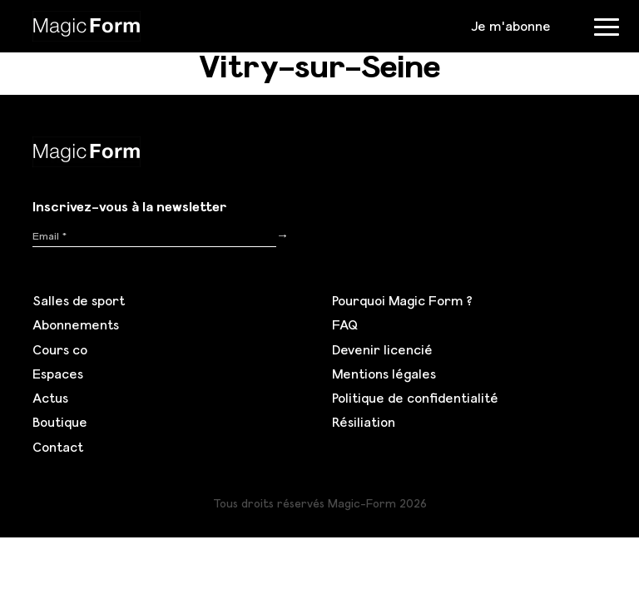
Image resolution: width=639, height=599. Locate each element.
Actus (50, 397)
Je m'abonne (511, 25)
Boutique (59, 421)
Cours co (59, 349)
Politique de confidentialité (415, 397)
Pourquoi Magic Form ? (402, 300)
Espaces (57, 373)
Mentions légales (384, 373)
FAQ (345, 324)
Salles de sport (78, 300)
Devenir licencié (382, 349)
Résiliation (363, 421)
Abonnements (75, 324)
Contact (57, 446)
